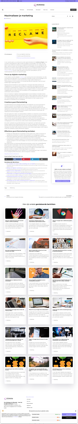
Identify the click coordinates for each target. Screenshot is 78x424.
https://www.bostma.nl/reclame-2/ (11, 153)
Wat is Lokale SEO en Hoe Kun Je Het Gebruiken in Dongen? (37, 251)
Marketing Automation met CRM (15, 176)
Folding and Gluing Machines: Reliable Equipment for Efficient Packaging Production (64, 97)
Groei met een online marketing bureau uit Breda (62, 310)
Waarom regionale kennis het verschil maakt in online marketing (14, 221)
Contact (52, 9)
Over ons (45, 9)
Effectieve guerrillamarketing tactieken (26, 57)
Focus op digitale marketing (23, 54)
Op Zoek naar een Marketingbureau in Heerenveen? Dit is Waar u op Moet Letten (62, 280)
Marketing (8, 18)
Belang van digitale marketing (14, 168)
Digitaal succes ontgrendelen (14, 170)
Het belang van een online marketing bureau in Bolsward (21, 180)
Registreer (29, 405)
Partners (22, 9)
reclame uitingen (8, 70)
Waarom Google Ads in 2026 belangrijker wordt (62, 221)
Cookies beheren (69, 417)
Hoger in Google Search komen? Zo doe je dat (38, 340)
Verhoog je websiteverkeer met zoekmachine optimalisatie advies (37, 221)
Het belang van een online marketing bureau (14, 369)
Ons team (38, 9)
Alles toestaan (69, 414)
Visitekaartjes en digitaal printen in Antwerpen (13, 280)
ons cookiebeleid (15, 416)
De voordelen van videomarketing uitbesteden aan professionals (61, 340)
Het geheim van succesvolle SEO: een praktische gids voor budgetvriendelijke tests (38, 369)
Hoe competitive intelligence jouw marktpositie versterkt (37, 280)
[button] (75, 411)
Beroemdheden (30, 403)
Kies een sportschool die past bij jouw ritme (60, 139)
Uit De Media (30, 9)
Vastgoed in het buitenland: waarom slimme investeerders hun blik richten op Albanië (65, 86)
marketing (22, 77)
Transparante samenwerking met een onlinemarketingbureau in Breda (14, 340)
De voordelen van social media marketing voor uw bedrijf (21, 163)
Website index (29, 407)
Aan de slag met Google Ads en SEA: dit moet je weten (14, 310)
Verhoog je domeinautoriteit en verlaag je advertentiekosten (62, 251)
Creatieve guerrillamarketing (23, 56)
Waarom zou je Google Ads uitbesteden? (38, 309)
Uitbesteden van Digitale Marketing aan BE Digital (19, 173)
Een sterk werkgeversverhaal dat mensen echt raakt (13, 251)
